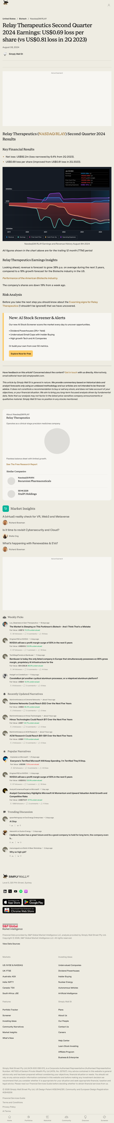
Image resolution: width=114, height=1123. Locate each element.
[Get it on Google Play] (33, 902)
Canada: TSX (9, 988)
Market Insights (10, 1032)
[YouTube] (15, 891)
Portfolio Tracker (10, 1010)
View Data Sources (11, 944)
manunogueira (15, 848)
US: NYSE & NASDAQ (13, 965)
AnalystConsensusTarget (19, 789)
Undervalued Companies (69, 965)
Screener (7, 1015)
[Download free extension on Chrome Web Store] (19, 910)
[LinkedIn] (5, 891)
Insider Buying (65, 976)
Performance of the (30, 278)
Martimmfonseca (16, 700)
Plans (60, 1010)
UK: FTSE (7, 971)
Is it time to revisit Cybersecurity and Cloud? (31, 530)
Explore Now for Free (21, 353)
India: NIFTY (8, 982)
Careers (62, 1032)
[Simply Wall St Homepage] (5, 1)
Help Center (64, 1040)
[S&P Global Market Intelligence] (12, 927)
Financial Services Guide (14, 1098)
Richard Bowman (17, 523)
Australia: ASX (9, 976)
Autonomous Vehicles (68, 988)
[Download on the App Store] (12, 902)
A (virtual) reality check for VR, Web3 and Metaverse (36, 516)
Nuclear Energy (65, 982)
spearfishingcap (16, 818)
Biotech (23, 18)
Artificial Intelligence (67, 993)
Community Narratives (13, 1027)
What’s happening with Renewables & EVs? (30, 543)
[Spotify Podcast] (20, 891)
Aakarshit (13, 831)
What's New (8, 1038)
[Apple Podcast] (25, 891)
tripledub (14, 757)
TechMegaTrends (16, 655)
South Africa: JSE (11, 993)
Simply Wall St (16, 54)
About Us (62, 1015)
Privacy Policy (9, 1107)
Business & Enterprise (68, 1057)
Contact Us (63, 1027)
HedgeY (13, 675)
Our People (63, 1021)
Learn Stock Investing (68, 1046)
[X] (10, 891)
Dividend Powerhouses (68, 971)
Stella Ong (14, 536)
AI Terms (7, 1111)
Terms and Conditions (13, 1102)
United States (9, 18)
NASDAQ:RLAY (52, 133)
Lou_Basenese (15, 623)
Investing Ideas (9, 1021)
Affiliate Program (66, 1052)
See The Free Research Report (21, 464)
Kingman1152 (15, 639)
